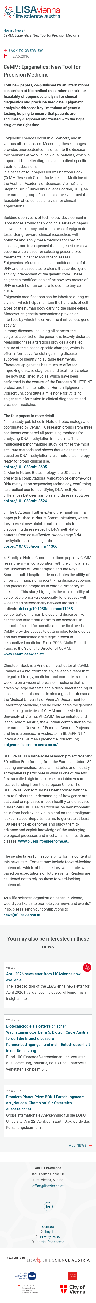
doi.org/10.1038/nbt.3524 (25, 501)
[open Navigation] (88, 12)
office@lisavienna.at (48, 1186)
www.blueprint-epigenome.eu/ (44, 841)
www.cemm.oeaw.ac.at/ (24, 654)
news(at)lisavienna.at (22, 915)
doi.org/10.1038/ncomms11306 (30, 546)
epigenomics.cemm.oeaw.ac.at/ (31, 745)
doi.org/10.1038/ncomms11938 (46, 608)
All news (80, 1146)
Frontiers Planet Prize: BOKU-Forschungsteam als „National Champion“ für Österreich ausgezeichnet (45, 1103)
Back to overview (23, 51)
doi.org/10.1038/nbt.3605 (25, 467)
